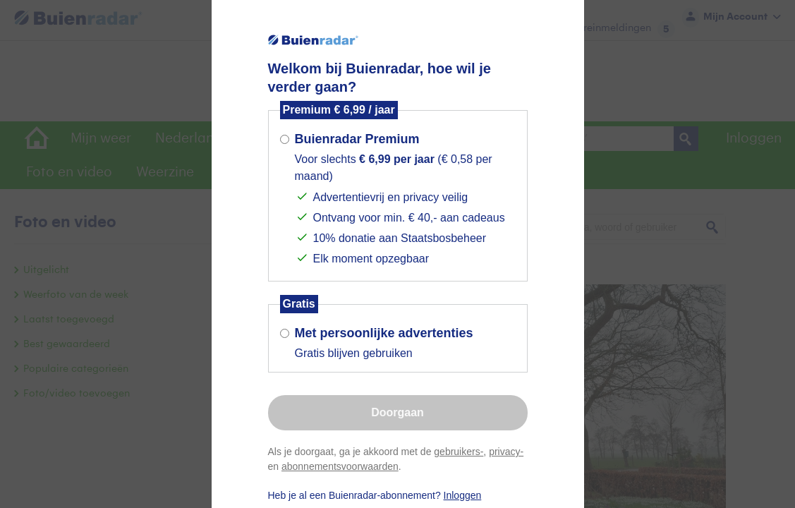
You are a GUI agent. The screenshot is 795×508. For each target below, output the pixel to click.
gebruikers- (458, 451)
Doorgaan (397, 412)
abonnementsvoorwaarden (340, 466)
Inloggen (463, 495)
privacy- (506, 451)
